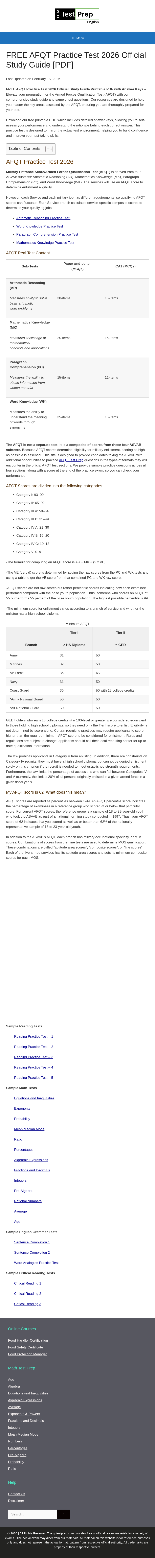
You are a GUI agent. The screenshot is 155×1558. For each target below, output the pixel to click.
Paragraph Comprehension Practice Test (47, 234)
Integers (20, 1180)
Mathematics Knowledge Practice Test (45, 243)
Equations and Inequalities (34, 1098)
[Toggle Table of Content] (46, 149)
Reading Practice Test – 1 (33, 1036)
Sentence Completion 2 (32, 1252)
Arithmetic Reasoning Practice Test (43, 218)
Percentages (23, 1150)
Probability (22, 1119)
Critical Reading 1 (27, 1283)
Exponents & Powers (24, 1414)
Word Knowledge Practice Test (39, 226)
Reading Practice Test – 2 (33, 1047)
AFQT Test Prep (71, 460)
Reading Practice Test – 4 (33, 1067)
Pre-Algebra (23, 1191)
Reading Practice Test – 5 (33, 1078)
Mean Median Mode (29, 1129)
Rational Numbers (28, 1201)
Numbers (15, 1441)
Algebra (14, 1386)
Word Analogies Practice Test (37, 1263)
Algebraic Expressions (31, 1160)
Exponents (22, 1108)
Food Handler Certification (28, 1340)
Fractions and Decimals (32, 1170)
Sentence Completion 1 (32, 1242)
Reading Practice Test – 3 (33, 1057)
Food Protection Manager (27, 1354)
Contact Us (16, 1494)
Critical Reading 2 (27, 1294)
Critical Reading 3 (27, 1304)
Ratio (18, 1139)
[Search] (63, 1514)
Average (20, 1211)
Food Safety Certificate (25, 1347)
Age (17, 1222)
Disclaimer (16, 1501)
